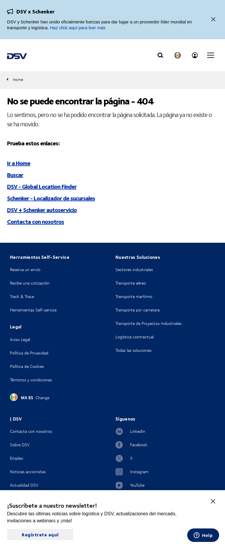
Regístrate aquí (40, 534)
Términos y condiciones (31, 380)
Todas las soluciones (133, 350)
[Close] (213, 20)
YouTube (137, 485)
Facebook (138, 445)
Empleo (16, 458)
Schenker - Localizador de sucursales (51, 197)
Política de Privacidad (29, 353)
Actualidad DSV (24, 485)
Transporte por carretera (137, 310)
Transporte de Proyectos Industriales (148, 323)
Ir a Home (18, 162)
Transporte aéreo (130, 283)
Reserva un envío (25, 269)
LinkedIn (137, 431)
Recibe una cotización (30, 283)
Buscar (15, 174)
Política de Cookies (27, 366)
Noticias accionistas (28, 472)
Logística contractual (134, 337)
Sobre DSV (20, 445)
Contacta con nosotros (35, 221)
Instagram (139, 472)
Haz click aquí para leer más (77, 27)
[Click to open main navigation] (210, 55)
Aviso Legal (20, 339)
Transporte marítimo (133, 296)
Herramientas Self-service (33, 310)
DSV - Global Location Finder (41, 186)
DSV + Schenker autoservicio (42, 209)
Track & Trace (22, 296)
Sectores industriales (134, 269)
